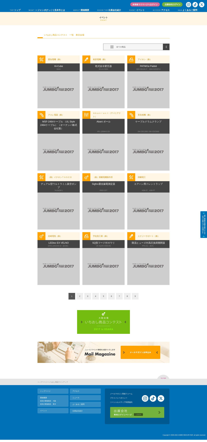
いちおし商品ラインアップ (58, 382)
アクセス (75, 391)
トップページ (42, 382)
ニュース (75, 398)
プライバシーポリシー (118, 398)
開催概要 (43, 398)
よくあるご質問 (78, 404)
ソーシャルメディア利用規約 (121, 402)
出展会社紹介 (77, 411)
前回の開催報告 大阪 (48, 401)
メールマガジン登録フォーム (121, 394)
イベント (43, 411)
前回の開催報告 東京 (48, 404)
